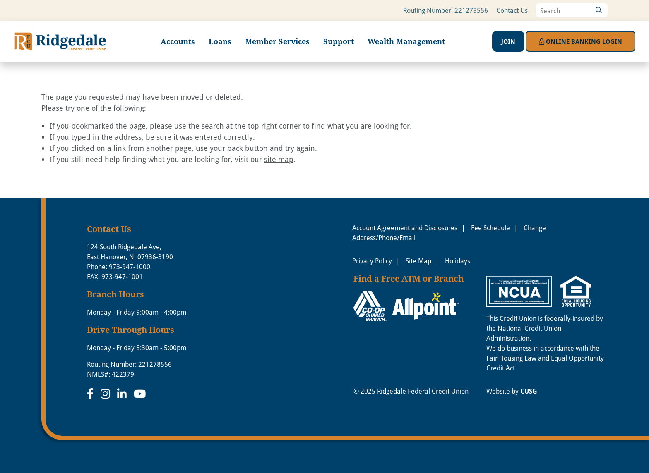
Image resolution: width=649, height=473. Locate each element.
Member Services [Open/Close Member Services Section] (277, 41)
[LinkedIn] (123, 394)
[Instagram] (107, 394)
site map (278, 159)
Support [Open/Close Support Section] (338, 41)
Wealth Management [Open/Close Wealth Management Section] (406, 41)
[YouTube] (140, 394)
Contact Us (512, 10)
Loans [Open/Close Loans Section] (220, 41)
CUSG (528, 391)
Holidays (457, 260)
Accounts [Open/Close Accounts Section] (178, 41)
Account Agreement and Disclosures (404, 227)
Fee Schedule (490, 227)
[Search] (598, 10)
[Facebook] (91, 394)
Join (508, 41)
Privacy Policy (372, 260)
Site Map (418, 260)
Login (580, 41)
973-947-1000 (129, 266)
